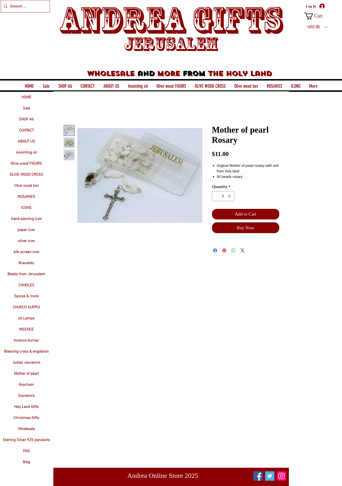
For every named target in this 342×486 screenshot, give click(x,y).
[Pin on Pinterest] (224, 250)
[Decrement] (216, 196)
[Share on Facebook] (215, 250)
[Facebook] (258, 476)
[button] (317, 15)
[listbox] (317, 27)
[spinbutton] (223, 196)
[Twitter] (269, 476)
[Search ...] (25, 6)
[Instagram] (281, 476)
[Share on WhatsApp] (233, 250)
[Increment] (229, 196)
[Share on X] (242, 250)
